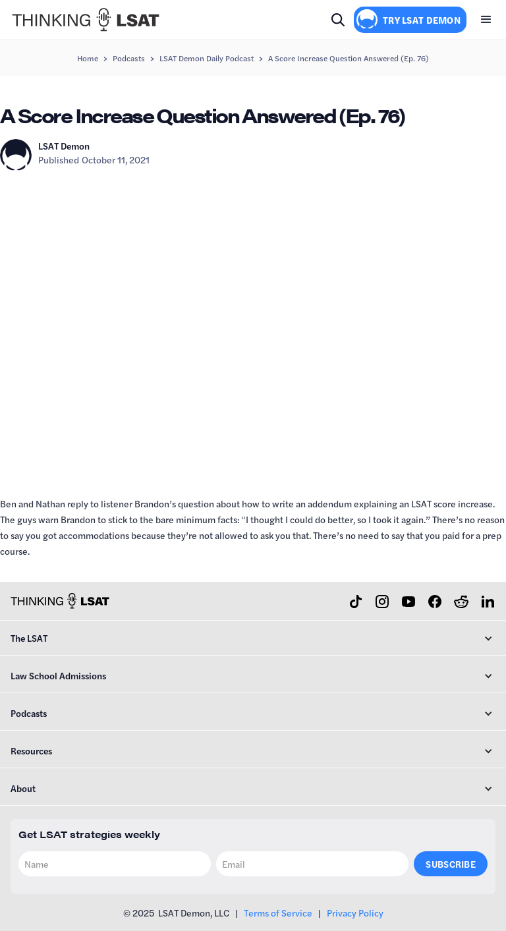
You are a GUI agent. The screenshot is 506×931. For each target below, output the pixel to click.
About (23, 788)
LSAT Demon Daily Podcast (206, 58)
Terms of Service (278, 912)
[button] (486, 20)
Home (87, 58)
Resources (31, 750)
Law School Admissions (58, 675)
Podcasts (129, 58)
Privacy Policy (355, 912)
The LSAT (29, 637)
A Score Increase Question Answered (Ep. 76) (348, 58)
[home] (85, 20)
